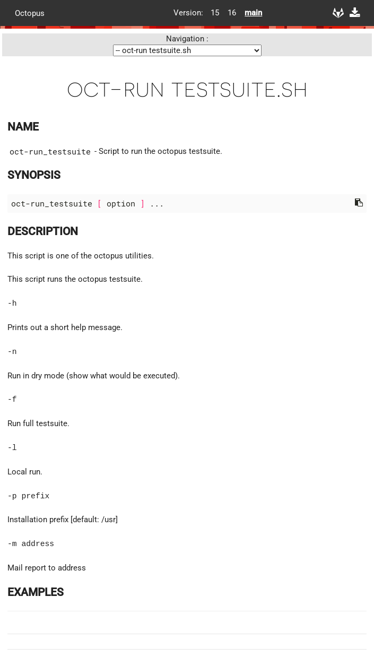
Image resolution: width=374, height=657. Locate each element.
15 (215, 13)
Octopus (30, 13)
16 (232, 13)
